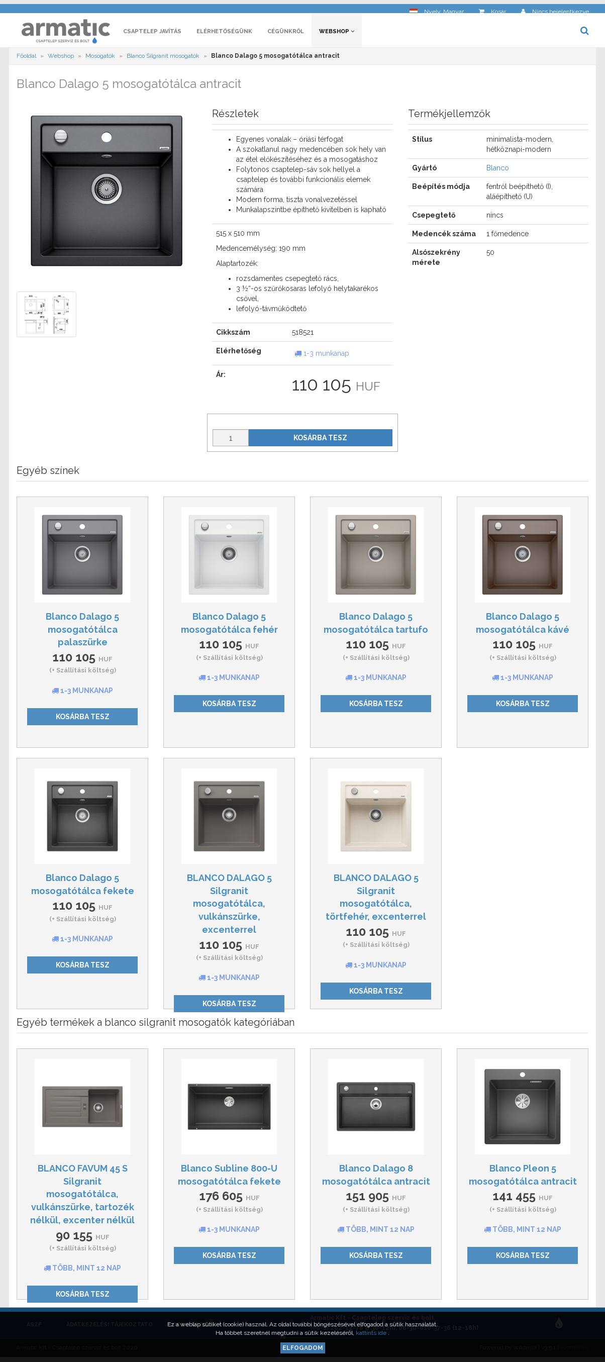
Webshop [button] (336, 34)
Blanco (497, 171)
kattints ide (372, 1332)
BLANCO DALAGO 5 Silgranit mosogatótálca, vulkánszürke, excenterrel (229, 906)
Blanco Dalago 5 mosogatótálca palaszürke (82, 632)
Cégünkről (285, 34)
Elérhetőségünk (224, 34)
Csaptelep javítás (152, 34)
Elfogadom (302, 1347)
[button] (436, 8)
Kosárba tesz (320, 440)
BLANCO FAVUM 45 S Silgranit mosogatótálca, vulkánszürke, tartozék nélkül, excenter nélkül (82, 1196)
